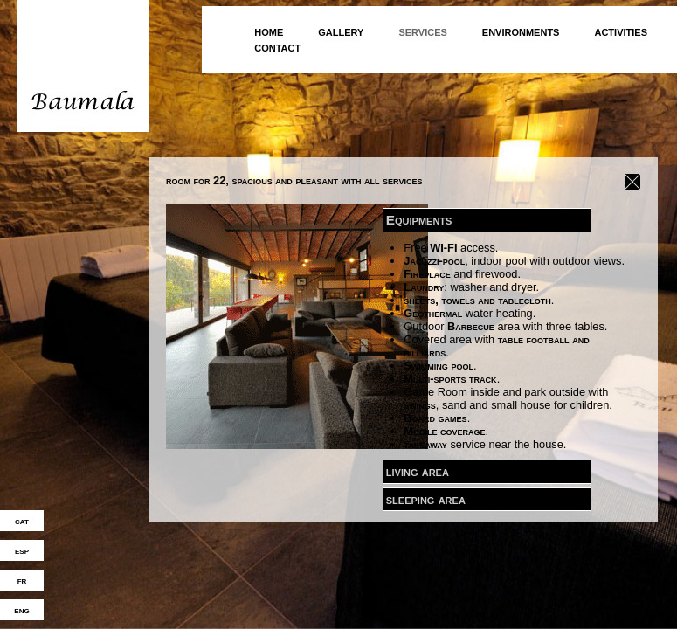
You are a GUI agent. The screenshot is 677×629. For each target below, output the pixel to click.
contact (277, 46)
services (422, 31)
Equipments (419, 218)
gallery (340, 31)
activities (620, 31)
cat (22, 521)
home (268, 31)
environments (521, 31)
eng (21, 610)
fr (22, 580)
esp (22, 550)
